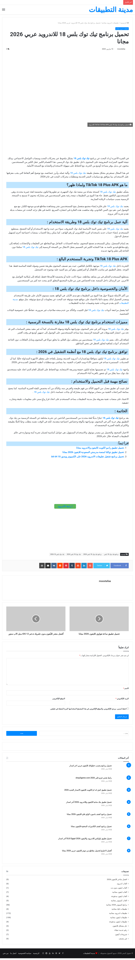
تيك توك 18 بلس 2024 (74, 554)
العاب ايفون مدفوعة (119, 898)
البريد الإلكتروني (122, 700)
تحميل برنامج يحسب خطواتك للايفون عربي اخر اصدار (90, 767)
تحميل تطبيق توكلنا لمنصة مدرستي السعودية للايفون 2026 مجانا (93, 452)
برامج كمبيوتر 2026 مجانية (116, 906)
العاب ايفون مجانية (119, 894)
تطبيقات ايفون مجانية (118, 919)
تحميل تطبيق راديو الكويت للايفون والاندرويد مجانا (100, 448)
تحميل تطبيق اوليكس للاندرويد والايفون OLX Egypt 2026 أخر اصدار (85, 840)
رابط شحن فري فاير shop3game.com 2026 (94, 780)
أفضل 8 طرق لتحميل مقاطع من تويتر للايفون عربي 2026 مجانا (87, 852)
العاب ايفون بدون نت (119, 889)
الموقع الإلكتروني (58, 700)
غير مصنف (123, 940)
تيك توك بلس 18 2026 (57, 554)
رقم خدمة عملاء (120, 932)
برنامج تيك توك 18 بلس (111, 554)
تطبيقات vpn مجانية (119, 911)
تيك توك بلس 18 (81, 158)
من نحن (5, 955)
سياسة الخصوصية (24, 955)
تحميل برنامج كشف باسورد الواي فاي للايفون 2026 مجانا (89, 816)
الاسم (126, 690)
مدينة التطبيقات (89, 955)
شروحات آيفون (121, 936)
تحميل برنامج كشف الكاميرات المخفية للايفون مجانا (91, 828)
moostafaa (120, 49)
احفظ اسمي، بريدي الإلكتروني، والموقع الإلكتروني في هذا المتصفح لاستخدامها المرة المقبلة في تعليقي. (88, 711)
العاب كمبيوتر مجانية (119, 902)
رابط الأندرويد (65, 506)
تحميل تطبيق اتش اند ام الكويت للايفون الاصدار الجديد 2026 (88, 792)
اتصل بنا (13, 955)
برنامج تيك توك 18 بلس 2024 (92, 554)
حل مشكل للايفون (120, 928)
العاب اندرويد (122, 885)
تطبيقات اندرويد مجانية (110, 23)
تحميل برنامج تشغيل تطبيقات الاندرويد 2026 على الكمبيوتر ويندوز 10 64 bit (87, 456)
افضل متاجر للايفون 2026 (117, 881)
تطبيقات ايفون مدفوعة (118, 923)
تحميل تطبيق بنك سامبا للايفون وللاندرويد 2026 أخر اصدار (89, 804)
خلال (109, 436)
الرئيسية (124, 23)
